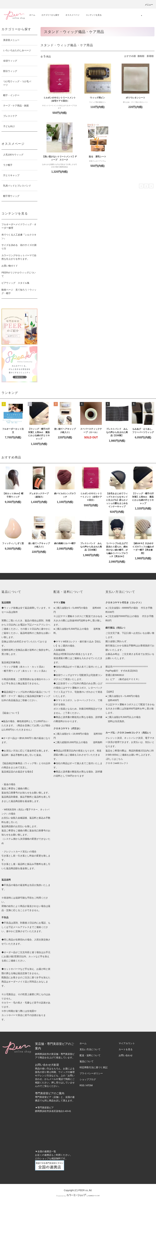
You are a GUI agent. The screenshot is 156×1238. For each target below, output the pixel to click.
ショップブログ (88, 1079)
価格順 (140, 56)
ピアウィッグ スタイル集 (15, 283)
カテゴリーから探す (48, 15)
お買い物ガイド (9, 265)
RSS (82, 1085)
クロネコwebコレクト (116, 763)
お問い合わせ (126, 1055)
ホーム (32, 15)
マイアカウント (127, 1043)
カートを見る (126, 1049)
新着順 (150, 56)
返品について (87, 1061)
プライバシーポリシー (91, 1073)
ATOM (89, 1085)
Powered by (78, 1196)
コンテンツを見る (92, 15)
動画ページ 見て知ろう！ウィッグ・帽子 (18, 291)
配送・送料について (90, 1055)
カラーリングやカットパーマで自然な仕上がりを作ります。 (18, 257)
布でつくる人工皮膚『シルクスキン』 (18, 236)
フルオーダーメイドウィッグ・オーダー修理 (18, 226)
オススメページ (70, 15)
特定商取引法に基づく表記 (93, 1067)
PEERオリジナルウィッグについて (18, 274)
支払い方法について (90, 1049)
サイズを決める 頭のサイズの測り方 (18, 247)
